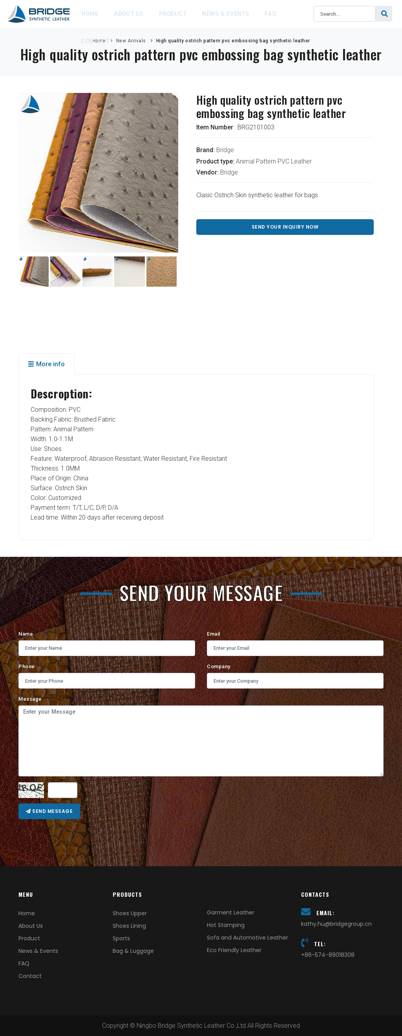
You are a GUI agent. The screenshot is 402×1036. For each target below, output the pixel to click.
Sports (121, 938)
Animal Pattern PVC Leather (274, 161)
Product (184, 13)
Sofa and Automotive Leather (247, 937)
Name (25, 634)
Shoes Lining (129, 926)
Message (30, 699)
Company (218, 666)
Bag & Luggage (133, 951)
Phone (26, 666)
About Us (135, 13)
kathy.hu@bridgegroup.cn (336, 924)
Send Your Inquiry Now (285, 227)
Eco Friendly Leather (234, 950)
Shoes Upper (130, 913)
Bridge (225, 150)
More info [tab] (46, 364)
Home (92, 13)
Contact (97, 41)
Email (213, 634)
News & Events (241, 13)
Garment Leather (230, 912)
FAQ (290, 13)
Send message (49, 811)
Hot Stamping (226, 925)
